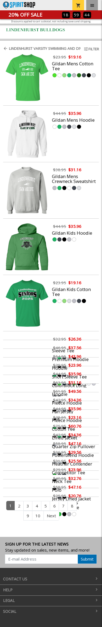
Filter (91, 49)
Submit (87, 559)
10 (37, 515)
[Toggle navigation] (92, 5)
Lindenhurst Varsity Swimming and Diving (40, 48)
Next (51, 515)
